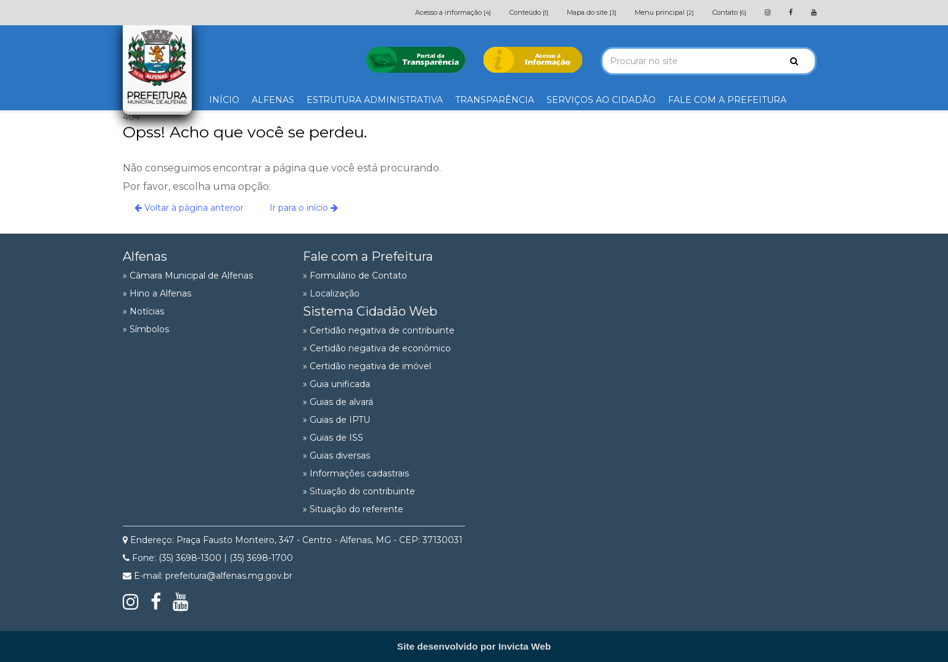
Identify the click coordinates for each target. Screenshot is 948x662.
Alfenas (145, 256)
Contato (729, 12)
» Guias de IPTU (336, 419)
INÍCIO (224, 99)
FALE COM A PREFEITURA (727, 99)
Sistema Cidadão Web (370, 311)
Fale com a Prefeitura (368, 256)
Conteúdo (528, 12)
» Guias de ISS (333, 437)
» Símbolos (146, 329)
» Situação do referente (353, 509)
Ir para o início (304, 207)
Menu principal (664, 12)
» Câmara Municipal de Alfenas (188, 275)
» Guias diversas (336, 455)
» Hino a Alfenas (157, 293)
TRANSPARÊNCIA (494, 99)
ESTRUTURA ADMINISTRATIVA (375, 99)
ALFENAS (273, 99)
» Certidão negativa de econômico (377, 348)
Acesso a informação (453, 12)
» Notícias (143, 311)
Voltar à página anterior (189, 207)
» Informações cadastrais (356, 473)
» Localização (331, 293)
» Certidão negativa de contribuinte (379, 330)
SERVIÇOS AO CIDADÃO (601, 99)
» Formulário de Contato (355, 275)
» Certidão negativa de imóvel (367, 366)
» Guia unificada (336, 384)
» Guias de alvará (338, 401)
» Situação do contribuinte (359, 491)
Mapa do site (591, 12)
